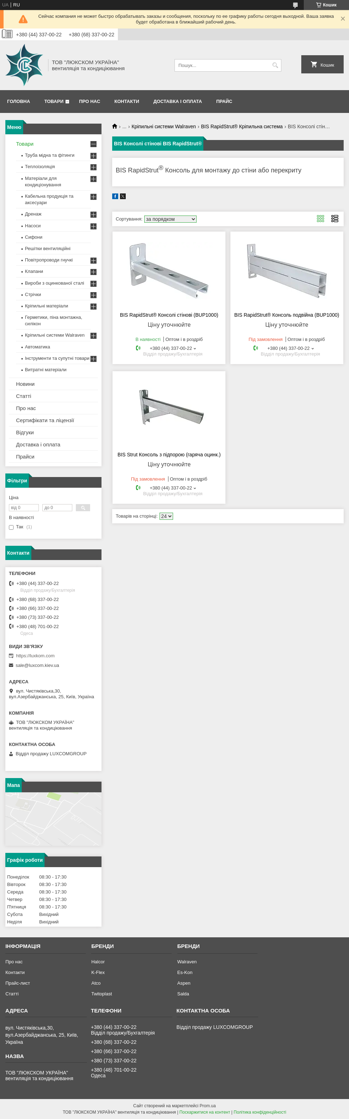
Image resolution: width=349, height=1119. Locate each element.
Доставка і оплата (177, 101)
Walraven (187, 961)
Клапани (34, 271)
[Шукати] (275, 65)
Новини (25, 384)
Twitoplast (101, 993)
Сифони (33, 237)
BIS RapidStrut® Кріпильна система (241, 126)
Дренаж (33, 214)
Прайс (224, 101)
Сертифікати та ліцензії (45, 420)
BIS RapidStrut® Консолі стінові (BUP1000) (169, 315)
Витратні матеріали (46, 369)
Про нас (89, 101)
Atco (95, 983)
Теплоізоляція (40, 166)
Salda (183, 993)
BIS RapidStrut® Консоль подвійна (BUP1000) (286, 315)
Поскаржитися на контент (204, 1112)
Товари (53, 101)
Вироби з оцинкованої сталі (54, 283)
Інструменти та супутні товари (57, 358)
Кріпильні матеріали (46, 306)
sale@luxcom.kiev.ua (37, 665)
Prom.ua (208, 1105)
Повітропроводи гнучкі (49, 260)
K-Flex (98, 972)
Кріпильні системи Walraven (164, 126)
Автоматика (37, 346)
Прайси (25, 457)
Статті (23, 396)
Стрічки (33, 294)
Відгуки (25, 432)
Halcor (98, 961)
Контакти (126, 101)
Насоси (33, 225)
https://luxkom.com (35, 655)
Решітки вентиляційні (48, 248)
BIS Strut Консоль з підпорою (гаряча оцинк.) (169, 454)
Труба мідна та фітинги (49, 155)
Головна (18, 101)
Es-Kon (185, 972)
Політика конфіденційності (260, 1112)
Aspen (184, 983)
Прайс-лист (17, 983)
